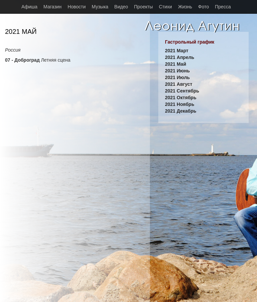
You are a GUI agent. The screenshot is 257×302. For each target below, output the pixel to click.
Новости (77, 6)
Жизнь (185, 6)
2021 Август (178, 84)
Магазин (53, 6)
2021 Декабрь (180, 111)
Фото (203, 6)
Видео (121, 6)
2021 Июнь (177, 70)
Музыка (100, 6)
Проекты (143, 6)
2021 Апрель (179, 57)
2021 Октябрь (180, 97)
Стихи (165, 6)
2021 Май (175, 64)
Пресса (223, 6)
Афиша (29, 6)
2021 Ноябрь (179, 104)
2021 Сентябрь (182, 91)
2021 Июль (177, 77)
